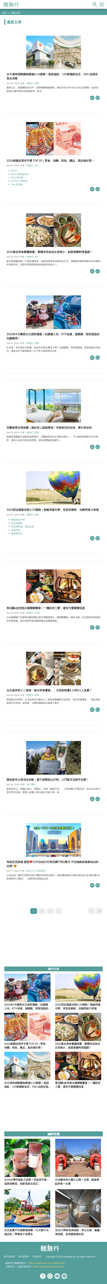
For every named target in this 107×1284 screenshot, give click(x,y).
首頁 (4, 12)
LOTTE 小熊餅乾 (19, 181)
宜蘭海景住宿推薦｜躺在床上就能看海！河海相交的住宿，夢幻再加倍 (49, 427)
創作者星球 (23, 1256)
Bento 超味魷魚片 (20, 174)
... (59, 911)
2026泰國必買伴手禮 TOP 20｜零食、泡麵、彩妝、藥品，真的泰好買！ (50, 160)
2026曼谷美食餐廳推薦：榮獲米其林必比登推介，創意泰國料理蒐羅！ (50, 252)
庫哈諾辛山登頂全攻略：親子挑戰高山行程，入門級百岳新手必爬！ (48, 779)
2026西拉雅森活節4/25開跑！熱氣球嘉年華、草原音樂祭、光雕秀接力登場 (53, 509)
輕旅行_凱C (32, 256)
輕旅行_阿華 (33, 83)
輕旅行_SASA (33, 612)
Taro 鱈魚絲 (17, 184)
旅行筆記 (31, 784)
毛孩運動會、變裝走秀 (22, 526)
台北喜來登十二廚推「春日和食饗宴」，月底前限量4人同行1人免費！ (49, 690)
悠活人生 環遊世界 (36, 870)
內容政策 (37, 1256)
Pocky (14, 170)
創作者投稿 (9, 1256)
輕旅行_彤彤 (33, 432)
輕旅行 (11, 4)
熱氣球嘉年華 (18, 519)
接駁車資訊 (17, 533)
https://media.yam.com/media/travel (47, 1263)
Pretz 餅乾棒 (17, 177)
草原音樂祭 (17, 523)
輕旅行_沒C (32, 165)
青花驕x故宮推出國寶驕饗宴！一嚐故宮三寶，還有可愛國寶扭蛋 (46, 608)
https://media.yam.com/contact (48, 1266)
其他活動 (15, 530)
